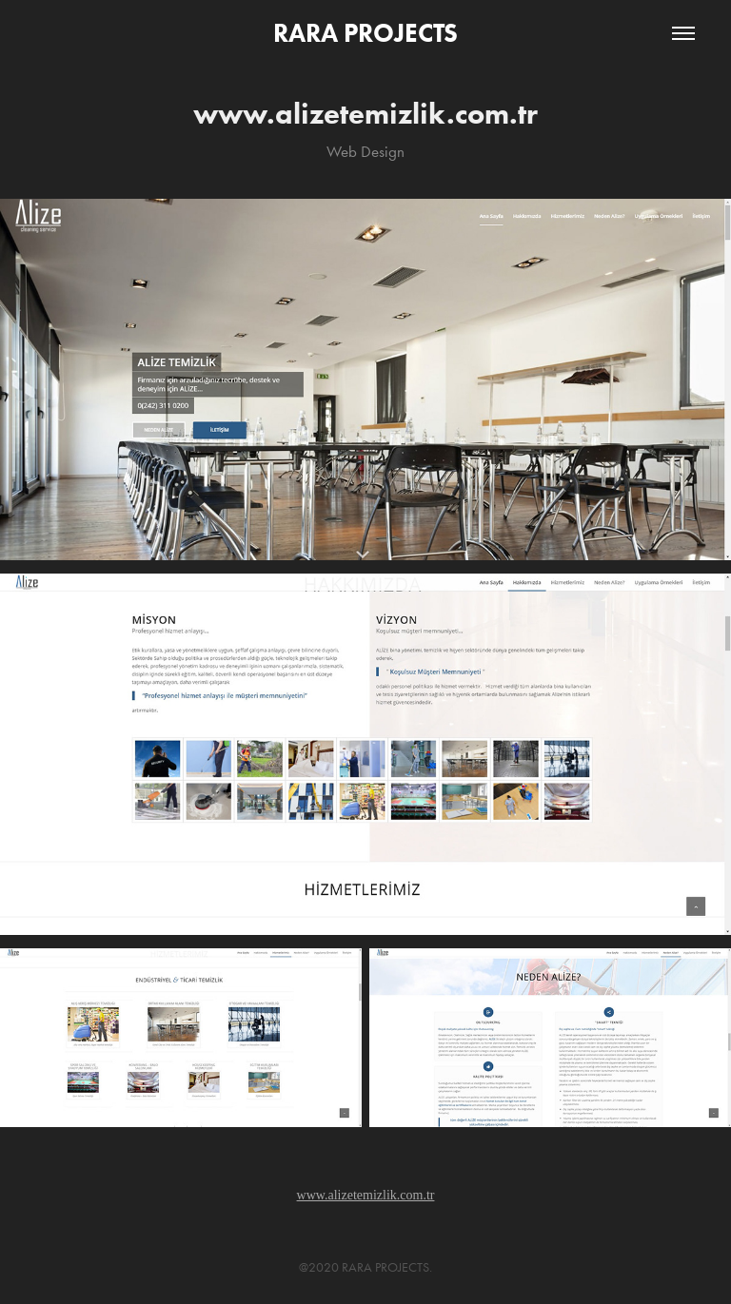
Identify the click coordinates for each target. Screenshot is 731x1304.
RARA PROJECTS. (387, 1267)
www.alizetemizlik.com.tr (366, 1195)
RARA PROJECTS (365, 33)
